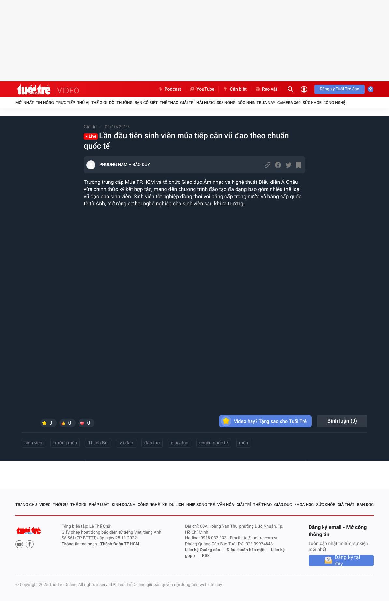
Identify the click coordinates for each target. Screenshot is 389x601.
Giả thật (346, 504)
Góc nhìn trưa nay (256, 102)
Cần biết (235, 89)
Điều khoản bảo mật (246, 550)
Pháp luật (99, 504)
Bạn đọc (365, 504)
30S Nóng (226, 102)
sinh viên (33, 443)
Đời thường (121, 102)
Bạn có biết (146, 102)
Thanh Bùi (98, 443)
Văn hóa (225, 504)
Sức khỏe (312, 102)
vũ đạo (126, 443)
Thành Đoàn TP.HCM (119, 544)
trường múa (65, 443)
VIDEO (68, 90)
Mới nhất (24, 102)
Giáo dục (283, 504)
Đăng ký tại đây (347, 560)
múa (243, 443)
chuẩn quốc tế (213, 443)
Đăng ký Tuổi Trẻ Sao (339, 89)
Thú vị (83, 102)
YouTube (201, 89)
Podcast (169, 89)
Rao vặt (266, 89)
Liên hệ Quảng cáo (202, 550)
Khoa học (304, 504)
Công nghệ (334, 102)
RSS (206, 555)
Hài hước (205, 102)
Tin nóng (45, 102)
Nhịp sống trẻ (200, 504)
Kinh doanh (123, 504)
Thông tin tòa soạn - (81, 544)
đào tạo (152, 443)
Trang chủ (26, 504)
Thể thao (169, 102)
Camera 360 (289, 102)
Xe (164, 504)
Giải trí (187, 102)
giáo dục (179, 443)
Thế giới (99, 102)
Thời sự (60, 504)
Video (44, 504)
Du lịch (176, 504)
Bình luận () (342, 421)
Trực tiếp (65, 102)
